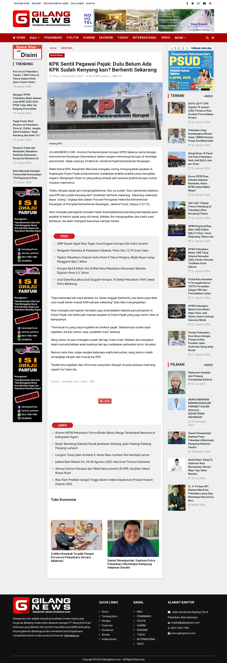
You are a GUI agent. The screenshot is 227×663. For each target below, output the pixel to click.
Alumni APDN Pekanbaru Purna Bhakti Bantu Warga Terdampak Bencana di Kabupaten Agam (105, 435)
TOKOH (123, 37)
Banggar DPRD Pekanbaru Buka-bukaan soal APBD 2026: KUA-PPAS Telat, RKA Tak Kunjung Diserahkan (27, 101)
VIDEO (165, 37)
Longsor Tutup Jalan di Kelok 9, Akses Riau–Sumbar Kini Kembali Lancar (102, 455)
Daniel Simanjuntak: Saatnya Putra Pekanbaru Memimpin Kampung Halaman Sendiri (131, 564)
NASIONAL (67, 48)
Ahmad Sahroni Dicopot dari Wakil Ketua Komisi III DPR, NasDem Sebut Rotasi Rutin (102, 471)
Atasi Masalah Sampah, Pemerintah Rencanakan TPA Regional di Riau (27, 174)
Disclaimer (77, 3)
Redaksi (36, 3)
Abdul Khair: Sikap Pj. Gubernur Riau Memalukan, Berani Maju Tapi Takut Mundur (200, 466)
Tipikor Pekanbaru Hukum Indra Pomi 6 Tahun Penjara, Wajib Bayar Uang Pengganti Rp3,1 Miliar (105, 259)
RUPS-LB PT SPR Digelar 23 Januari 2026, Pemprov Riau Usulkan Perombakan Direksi (200, 110)
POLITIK (73, 37)
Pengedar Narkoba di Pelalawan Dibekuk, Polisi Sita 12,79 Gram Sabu (103, 250)
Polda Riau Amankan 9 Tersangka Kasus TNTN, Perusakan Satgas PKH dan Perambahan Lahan (200, 286)
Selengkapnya (71, 635)
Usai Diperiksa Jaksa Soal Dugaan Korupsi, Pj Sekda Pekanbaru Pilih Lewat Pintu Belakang (106, 282)
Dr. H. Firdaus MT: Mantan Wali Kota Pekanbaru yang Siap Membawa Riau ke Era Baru (201, 493)
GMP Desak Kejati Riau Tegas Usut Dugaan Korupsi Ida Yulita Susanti (102, 243)
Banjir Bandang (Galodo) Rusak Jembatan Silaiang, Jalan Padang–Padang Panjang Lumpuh (103, 446)
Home (19, 37)
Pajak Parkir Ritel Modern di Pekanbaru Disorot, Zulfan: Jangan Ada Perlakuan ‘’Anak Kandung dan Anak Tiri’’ (27, 128)
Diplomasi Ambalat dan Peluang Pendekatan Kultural (200, 376)
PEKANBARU (53, 37)
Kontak (90, 3)
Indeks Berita (109, 639)
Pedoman (107, 625)
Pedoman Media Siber (56, 3)
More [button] (179, 37)
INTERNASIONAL (145, 37)
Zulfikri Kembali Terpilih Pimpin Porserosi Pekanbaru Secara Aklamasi (72, 557)
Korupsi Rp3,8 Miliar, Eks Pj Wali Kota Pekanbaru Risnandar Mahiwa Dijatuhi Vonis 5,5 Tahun (101, 270)
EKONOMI (106, 37)
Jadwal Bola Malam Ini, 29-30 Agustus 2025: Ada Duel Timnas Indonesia (102, 462)
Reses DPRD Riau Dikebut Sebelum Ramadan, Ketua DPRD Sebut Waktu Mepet (199, 183)
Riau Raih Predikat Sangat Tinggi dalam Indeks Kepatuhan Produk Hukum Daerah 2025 (104, 482)
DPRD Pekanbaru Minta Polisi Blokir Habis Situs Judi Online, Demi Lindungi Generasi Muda (201, 313)
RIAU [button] (33, 37)
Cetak (105, 401)
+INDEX (208, 96)
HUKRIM (89, 37)
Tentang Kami (21, 3)
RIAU (139, 611)
